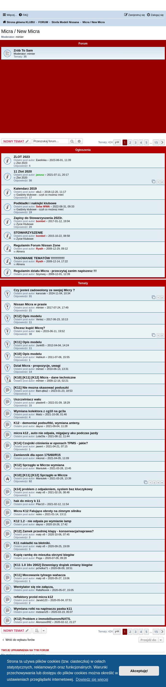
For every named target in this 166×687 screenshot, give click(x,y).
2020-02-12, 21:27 (65, 622)
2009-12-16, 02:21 (57, 380)
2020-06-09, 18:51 (61, 568)
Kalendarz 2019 (25, 188)
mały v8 (40, 492)
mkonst (40, 458)
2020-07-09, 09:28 (56, 558)
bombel (40, 221)
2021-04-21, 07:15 (57, 446)
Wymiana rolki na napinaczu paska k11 (43, 608)
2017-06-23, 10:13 (57, 319)
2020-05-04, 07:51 (61, 600)
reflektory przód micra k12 (33, 597)
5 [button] (146, 142)
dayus (39, 426)
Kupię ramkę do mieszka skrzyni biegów (44, 555)
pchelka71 (42, 568)
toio (38, 331)
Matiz (39, 414)
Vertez (39, 319)
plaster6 (40, 402)
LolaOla (40, 436)
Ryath (39, 248)
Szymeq (41, 274)
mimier (20, 36)
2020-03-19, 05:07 (62, 611)
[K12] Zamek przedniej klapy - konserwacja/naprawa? (54, 531)
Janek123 (41, 600)
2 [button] (130, 142)
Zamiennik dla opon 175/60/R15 (37, 455)
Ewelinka (41, 160)
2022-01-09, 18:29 (59, 402)
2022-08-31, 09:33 (63, 206)
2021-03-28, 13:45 (60, 468)
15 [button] (156, 142)
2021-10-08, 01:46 (56, 414)
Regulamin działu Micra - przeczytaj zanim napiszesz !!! (55, 271)
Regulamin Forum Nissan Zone (37, 245)
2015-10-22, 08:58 (59, 235)
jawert (39, 446)
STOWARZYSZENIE (28, 232)
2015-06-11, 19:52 (54, 331)
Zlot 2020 (21, 177)
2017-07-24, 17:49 (57, 307)
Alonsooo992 (43, 622)
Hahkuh (40, 357)
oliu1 (39, 191)
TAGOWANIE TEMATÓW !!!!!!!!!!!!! (39, 258)
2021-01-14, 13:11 (55, 514)
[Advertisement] (83, 95)
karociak (41, 293)
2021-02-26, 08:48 (59, 492)
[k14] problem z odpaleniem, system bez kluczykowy (53, 489)
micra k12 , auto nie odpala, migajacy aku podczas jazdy (56, 433)
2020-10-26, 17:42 (57, 524)
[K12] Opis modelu (28, 316)
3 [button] (135, 142)
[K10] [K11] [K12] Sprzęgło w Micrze (40, 475)
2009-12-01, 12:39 (59, 274)
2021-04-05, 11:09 (58, 458)
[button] (116, 142)
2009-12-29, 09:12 (57, 248)
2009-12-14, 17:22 (57, 261)
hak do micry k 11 (27, 501)
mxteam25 (42, 611)
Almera (20, 251)
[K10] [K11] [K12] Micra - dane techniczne (45, 377)
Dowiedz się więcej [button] (92, 679)
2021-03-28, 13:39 (60, 478)
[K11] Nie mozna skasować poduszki (41, 387)
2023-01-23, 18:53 (61, 390)
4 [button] (141, 142)
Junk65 (40, 345)
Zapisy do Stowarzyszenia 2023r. (38, 218)
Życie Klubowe (25, 224)
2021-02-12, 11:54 (58, 504)
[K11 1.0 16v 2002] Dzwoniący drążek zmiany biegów (53, 565)
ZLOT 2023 (22, 157)
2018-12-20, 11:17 (55, 191)
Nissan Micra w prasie (30, 304)
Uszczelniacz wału (27, 399)
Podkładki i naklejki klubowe (35, 203)
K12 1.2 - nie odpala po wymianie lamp (42, 521)
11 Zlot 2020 (23, 171)
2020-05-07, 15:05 (63, 590)
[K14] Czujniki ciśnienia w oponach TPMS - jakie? (51, 443)
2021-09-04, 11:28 (57, 426)
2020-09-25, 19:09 (59, 546)
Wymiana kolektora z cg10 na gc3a (40, 411)
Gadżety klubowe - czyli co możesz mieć (40, 194)
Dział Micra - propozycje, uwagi (37, 365)
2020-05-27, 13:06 (59, 578)
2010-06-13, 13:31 (57, 368)
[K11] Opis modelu (28, 342)
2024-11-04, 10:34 (59, 293)
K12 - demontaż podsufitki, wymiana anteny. (47, 423)
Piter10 (40, 504)
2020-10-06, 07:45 (59, 534)
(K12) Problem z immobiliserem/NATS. (42, 619)
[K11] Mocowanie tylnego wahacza (39, 575)
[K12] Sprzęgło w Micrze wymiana (39, 465)
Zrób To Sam (23, 50)
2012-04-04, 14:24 (58, 345)
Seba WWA (43, 206)
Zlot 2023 (21, 162)
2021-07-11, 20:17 (58, 174)
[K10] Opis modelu (28, 354)
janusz (40, 174)
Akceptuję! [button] (139, 671)
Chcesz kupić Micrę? (29, 328)
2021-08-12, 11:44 (59, 436)
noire (39, 514)
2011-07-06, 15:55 (59, 357)
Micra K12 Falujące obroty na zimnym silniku (47, 511)
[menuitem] (23, 15)
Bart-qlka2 (42, 390)
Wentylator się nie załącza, (33, 587)
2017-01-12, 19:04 (59, 221)
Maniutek (41, 468)
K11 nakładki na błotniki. (32, 543)
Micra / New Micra (20, 31)
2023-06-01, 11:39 (60, 160)
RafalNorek (42, 590)
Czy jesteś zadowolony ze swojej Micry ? (44, 290)
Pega (39, 558)
